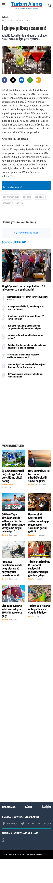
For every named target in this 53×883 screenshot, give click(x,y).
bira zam (19, 227)
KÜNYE (28, 830)
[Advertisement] (26, 433)
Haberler (5, 17)
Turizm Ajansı (19, 878)
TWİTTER (27, 847)
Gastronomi (32, 559)
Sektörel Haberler (8, 509)
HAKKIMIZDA (8, 830)
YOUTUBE (44, 847)
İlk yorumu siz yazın (26, 257)
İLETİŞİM (46, 830)
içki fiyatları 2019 (11, 221)
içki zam (27, 221)
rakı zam (7, 227)
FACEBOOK (10, 847)
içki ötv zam (40, 221)
